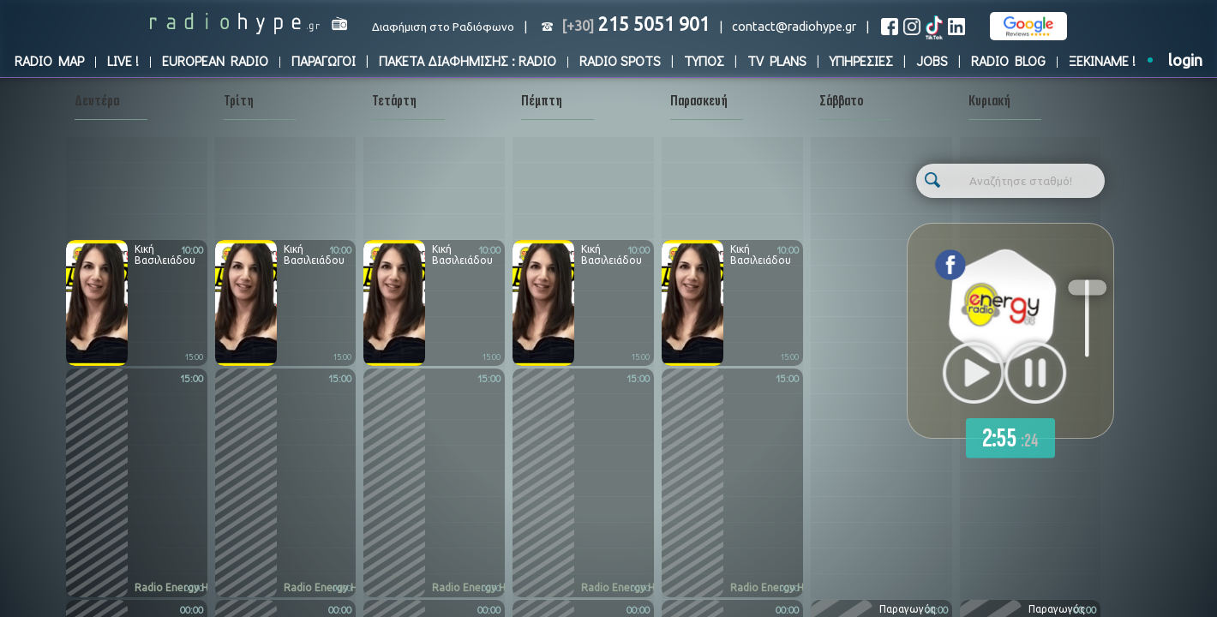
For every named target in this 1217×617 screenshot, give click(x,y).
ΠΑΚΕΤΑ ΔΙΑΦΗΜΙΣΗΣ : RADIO (467, 60)
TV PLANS (776, 60)
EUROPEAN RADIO (215, 60)
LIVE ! (123, 60)
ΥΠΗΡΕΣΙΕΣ (861, 60)
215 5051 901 (635, 24)
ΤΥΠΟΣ (704, 60)
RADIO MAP (49, 60)
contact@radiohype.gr (794, 26)
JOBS (932, 60)
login (1185, 60)
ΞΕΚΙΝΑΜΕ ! (1102, 60)
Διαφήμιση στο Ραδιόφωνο (443, 27)
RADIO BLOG (1008, 60)
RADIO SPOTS (620, 60)
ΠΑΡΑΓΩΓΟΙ (323, 60)
